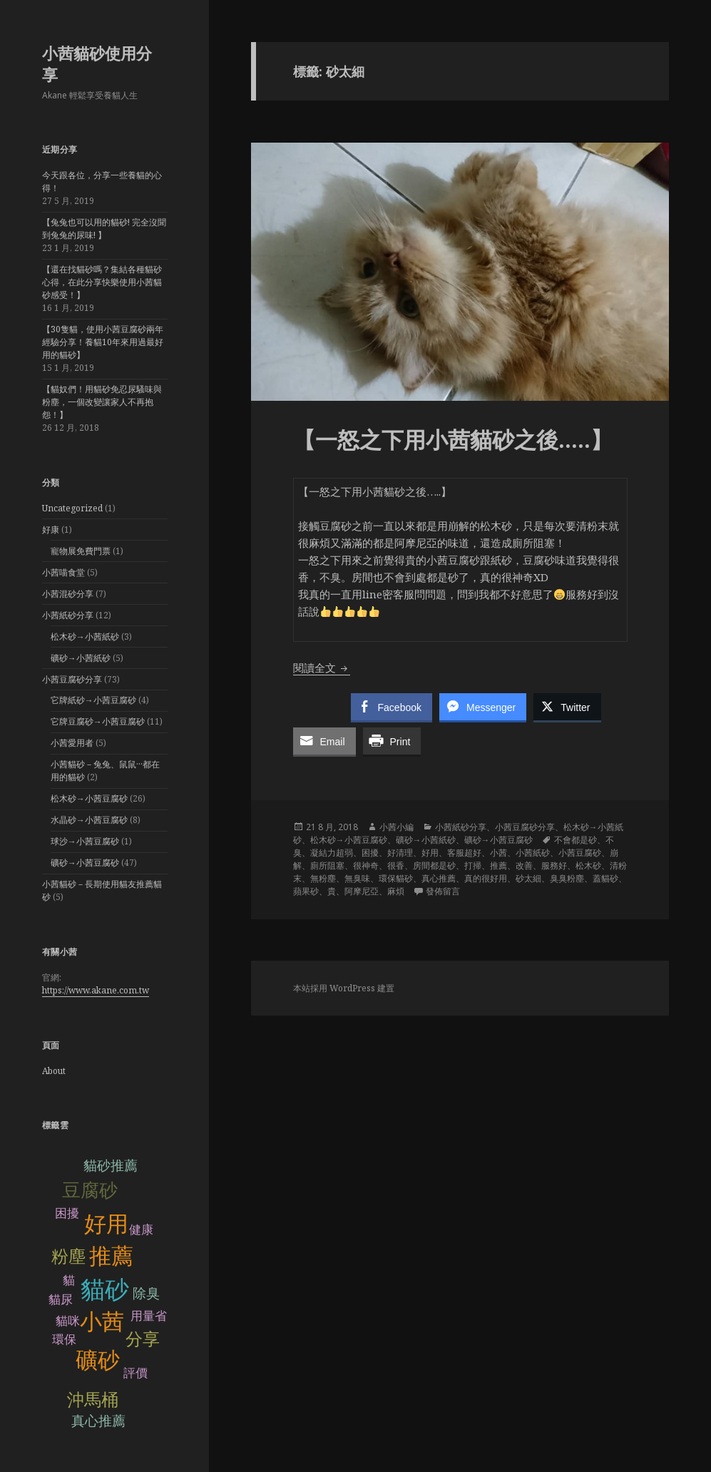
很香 (395, 865)
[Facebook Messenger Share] (482, 706)
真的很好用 (485, 878)
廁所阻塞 (327, 865)
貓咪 (68, 1321)
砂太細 (528, 878)
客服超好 (464, 853)
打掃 (472, 865)
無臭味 (357, 878)
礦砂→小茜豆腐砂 (85, 863)
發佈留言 (443, 891)
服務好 (554, 865)
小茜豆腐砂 (579, 853)
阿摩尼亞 (361, 891)
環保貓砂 (396, 878)
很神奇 (366, 865)
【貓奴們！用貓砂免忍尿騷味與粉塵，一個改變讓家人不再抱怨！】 (102, 402)
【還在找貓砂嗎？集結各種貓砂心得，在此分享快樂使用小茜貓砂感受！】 (102, 282)
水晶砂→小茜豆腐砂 (89, 820)
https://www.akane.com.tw (95, 990)
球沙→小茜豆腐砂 (85, 841)
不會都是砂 (575, 840)
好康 (50, 529)
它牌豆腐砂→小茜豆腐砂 (98, 721)
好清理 (400, 853)
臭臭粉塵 (567, 878)
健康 (141, 1230)
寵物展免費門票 (81, 551)
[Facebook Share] (391, 706)
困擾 (67, 1213)
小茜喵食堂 (63, 572)
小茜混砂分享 (67, 594)
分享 (143, 1339)
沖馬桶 (92, 1399)
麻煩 (395, 891)
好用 (106, 1224)
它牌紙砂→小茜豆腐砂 (93, 700)
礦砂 (98, 1360)
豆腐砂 (90, 1190)
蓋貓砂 (605, 878)
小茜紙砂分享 (67, 615)
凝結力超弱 (331, 853)
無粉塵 (323, 878)
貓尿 (60, 1300)
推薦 (111, 1256)
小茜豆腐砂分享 (72, 679)
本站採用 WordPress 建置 (343, 988)
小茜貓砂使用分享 (97, 63)
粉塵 (68, 1256)
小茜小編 (396, 827)
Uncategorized (72, 508)
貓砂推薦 (110, 1165)
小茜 (102, 1321)
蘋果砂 (306, 891)
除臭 (146, 1293)
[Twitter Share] (566, 706)
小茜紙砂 (533, 853)
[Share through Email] (324, 741)
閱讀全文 (321, 667)
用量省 (149, 1316)
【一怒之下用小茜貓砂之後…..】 (455, 439)
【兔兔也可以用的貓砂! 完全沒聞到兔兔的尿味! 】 (104, 228)
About (54, 1071)
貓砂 (105, 1290)
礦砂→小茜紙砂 (81, 658)
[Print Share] (392, 741)
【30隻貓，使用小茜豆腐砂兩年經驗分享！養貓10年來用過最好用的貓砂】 (102, 342)
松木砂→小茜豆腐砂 (89, 798)
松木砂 (588, 865)
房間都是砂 (434, 865)
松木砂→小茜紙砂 (85, 636)
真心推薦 (98, 1421)
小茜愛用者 (72, 743)
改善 (524, 865)
